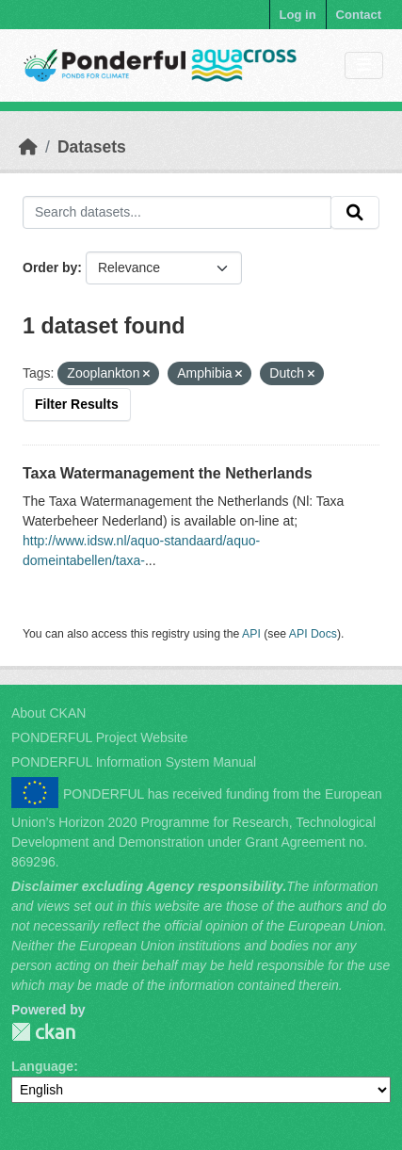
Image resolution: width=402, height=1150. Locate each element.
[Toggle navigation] (364, 65)
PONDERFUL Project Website (99, 737)
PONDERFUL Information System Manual (133, 761)
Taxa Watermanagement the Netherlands (168, 473)
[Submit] (354, 213)
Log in (298, 15)
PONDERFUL (43, 1032)
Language (42, 1066)
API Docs (313, 633)
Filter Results (77, 404)
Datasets (91, 147)
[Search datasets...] (177, 213)
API (251, 633)
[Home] (28, 147)
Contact (358, 15)
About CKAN (48, 713)
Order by (50, 267)
